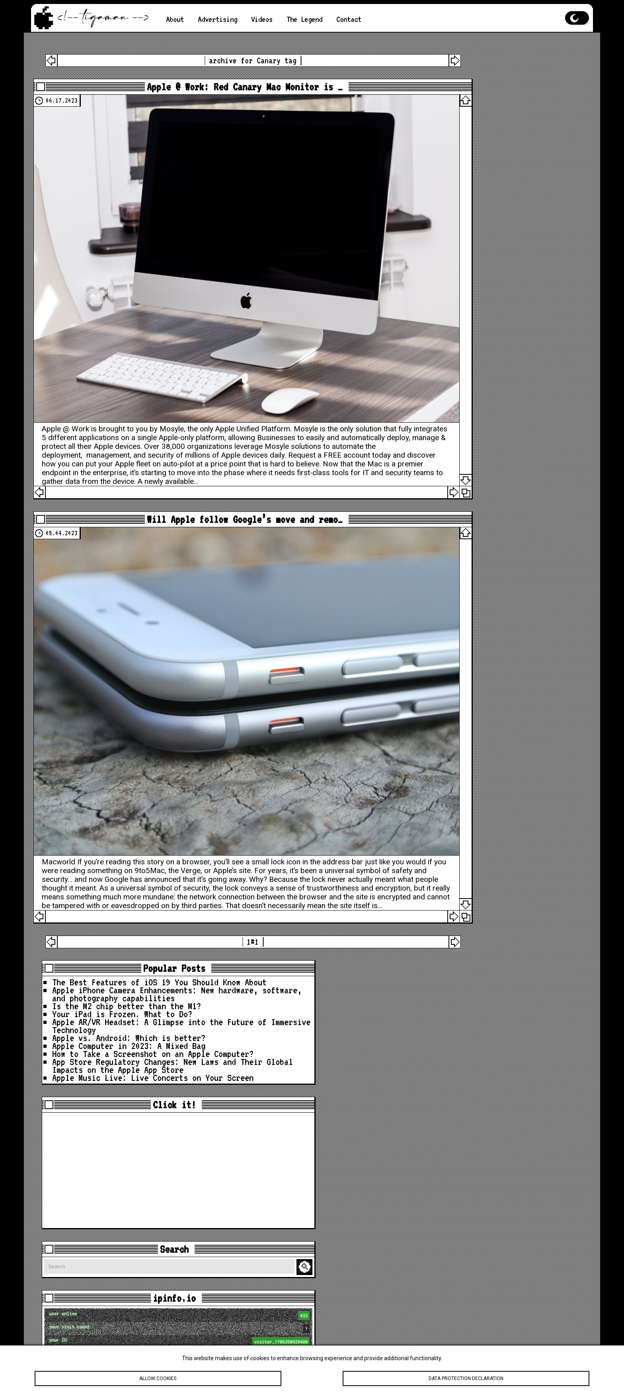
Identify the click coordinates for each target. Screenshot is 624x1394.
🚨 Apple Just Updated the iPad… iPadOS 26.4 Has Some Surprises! (499, 1219)
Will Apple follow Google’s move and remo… (224, 480)
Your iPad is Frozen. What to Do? (503, 134)
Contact (363, 19)
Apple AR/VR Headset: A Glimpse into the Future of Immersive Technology (507, 154)
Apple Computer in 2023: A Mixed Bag (509, 189)
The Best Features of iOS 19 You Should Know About (509, 70)
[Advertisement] (505, 342)
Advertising (222, 19)
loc (507, 592)
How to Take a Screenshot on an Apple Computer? (507, 205)
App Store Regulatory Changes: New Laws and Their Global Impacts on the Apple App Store (507, 225)
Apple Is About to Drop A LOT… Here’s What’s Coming (505, 1167)
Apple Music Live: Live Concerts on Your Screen (509, 245)
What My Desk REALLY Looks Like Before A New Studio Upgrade (507, 1263)
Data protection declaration (465, 1378)
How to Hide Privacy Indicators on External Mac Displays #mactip (507, 1243)
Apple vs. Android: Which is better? (501, 173)
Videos (269, 19)
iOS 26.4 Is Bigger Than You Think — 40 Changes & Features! (507, 1191)
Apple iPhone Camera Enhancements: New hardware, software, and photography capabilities (501, 94)
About (176, 19)
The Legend (315, 19)
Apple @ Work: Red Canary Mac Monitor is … (224, 89)
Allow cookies (157, 1378)
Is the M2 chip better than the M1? (507, 118)
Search (571, 439)
